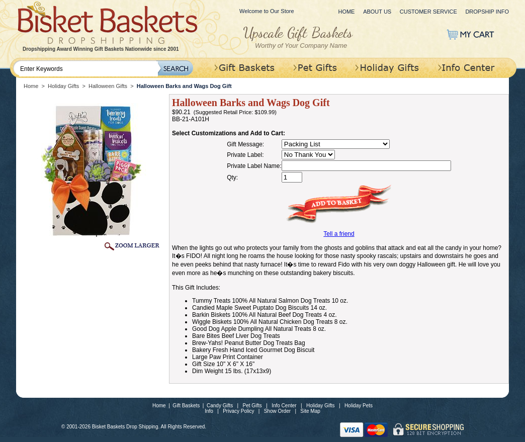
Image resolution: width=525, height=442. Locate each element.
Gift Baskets (186, 405)
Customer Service (428, 12)
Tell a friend (338, 233)
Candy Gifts (220, 405)
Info (209, 411)
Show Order (277, 411)
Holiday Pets (358, 405)
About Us (377, 12)
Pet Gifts (252, 405)
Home (346, 12)
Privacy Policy (238, 411)
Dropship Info (487, 12)
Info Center (284, 405)
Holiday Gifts (63, 86)
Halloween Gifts (108, 86)
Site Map (310, 411)
